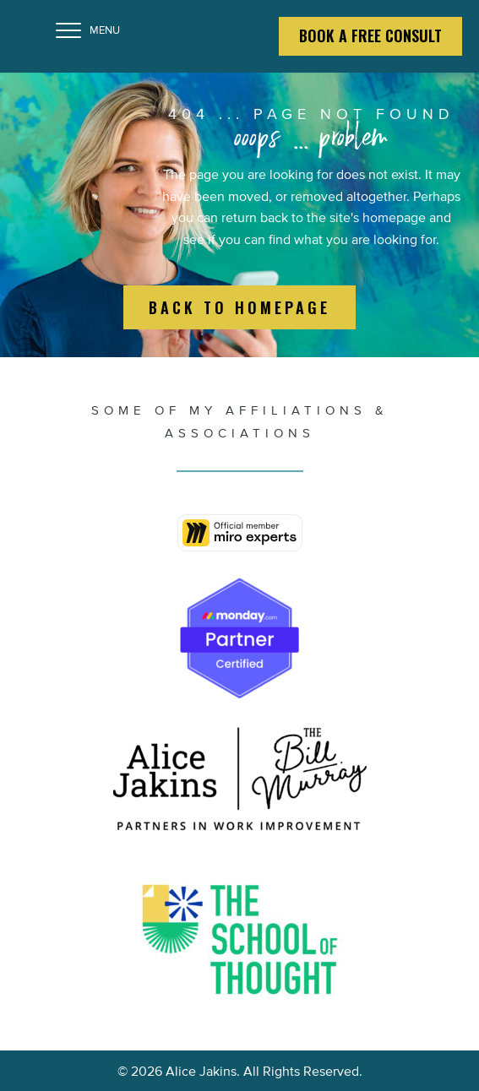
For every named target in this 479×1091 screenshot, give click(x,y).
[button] (239, 307)
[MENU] (88, 31)
